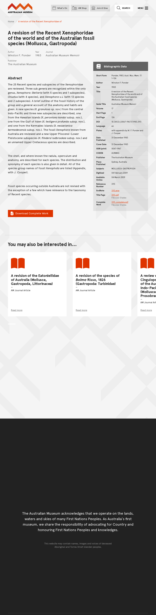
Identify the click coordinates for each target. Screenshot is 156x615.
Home (11, 21)
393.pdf (115, 195)
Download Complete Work (29, 213)
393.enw (115, 190)
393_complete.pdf (120, 202)
